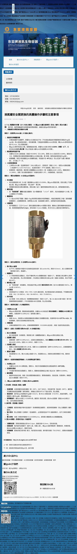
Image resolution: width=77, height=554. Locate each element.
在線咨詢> (13, 9)
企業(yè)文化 (23, 468)
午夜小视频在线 (67, 524)
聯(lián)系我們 (14, 64)
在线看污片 (43, 547)
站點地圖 (55, 497)
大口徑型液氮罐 (28, 460)
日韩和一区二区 (35, 549)
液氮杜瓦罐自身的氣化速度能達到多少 (20, 444)
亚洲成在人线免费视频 (21, 524)
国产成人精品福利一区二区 (37, 539)
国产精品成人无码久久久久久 (29, 520)
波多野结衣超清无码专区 (68, 551)
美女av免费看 (8, 549)
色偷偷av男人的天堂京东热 (37, 533)
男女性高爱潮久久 (68, 518)
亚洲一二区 (9, 531)
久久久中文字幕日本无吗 (36, 524)
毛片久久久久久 (5, 553)
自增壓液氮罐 (48, 460)
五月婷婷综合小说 (5, 537)
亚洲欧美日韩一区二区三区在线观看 (57, 539)
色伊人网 (17, 520)
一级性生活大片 (45, 545)
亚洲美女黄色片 (23, 539)
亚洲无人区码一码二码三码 (58, 535)
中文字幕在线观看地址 (32, 547)
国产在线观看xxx (14, 528)
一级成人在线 (33, 553)
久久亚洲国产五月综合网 (32, 541)
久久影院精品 (45, 535)
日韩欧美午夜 (4, 528)
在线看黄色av (71, 526)
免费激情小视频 (53, 528)
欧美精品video (45, 541)
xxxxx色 (2, 531)
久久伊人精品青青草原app (59, 541)
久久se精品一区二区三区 (67, 529)
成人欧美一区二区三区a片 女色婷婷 (15, 535)
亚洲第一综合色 (42, 528)
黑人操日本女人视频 (64, 528)
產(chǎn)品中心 (23, 59)
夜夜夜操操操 (44, 522)
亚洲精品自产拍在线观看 (56, 522)
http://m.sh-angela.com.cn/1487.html (25, 440)
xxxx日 (16, 539)
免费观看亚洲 (17, 531)
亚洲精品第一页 (11, 529)
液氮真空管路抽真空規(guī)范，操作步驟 (21, 448)
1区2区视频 (25, 549)
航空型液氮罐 (38, 460)
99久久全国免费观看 (54, 551)
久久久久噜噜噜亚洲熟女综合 (24, 526)
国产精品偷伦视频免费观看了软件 (42, 537)
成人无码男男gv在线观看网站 (47, 531)
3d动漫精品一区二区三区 (43, 529)
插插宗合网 (55, 529)
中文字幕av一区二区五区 (30, 531)
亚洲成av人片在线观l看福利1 (50, 549)
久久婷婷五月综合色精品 (48, 543)
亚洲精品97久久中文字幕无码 (57, 526)
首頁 (10, 59)
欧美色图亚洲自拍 (62, 531)
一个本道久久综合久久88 (13, 522)
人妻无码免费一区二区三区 (16, 547)
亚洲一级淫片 (15, 518)
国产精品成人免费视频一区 (55, 547)
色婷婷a (28, 537)
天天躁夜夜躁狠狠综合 (60, 520)
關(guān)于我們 (52, 59)
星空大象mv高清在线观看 (20, 543)
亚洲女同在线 (71, 535)
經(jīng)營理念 (13, 468)
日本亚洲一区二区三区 (20, 545)
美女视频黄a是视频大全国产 (59, 545)
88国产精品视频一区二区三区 (26, 529)
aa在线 (34, 528)
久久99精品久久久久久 (33, 535)
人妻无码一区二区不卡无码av (11, 551)
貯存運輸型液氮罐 (17, 460)
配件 (54, 460)
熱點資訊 (37, 59)
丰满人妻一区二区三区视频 (55, 533)
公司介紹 (5, 468)
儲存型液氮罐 (6, 460)
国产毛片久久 (17, 549)
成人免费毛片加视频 (59, 537)
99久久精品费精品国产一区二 (20, 553)
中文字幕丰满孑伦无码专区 (16, 541)
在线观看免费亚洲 (26, 528)
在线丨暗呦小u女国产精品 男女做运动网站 (34, 551)
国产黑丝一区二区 (33, 545)
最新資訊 (9, 82)
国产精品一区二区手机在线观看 (19, 533)
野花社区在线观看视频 (46, 520)
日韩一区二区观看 (37, 518)
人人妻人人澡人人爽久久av (65, 543)
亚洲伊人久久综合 (26, 518)
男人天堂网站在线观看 (40, 526)
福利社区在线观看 (34, 543)
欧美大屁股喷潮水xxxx (19, 537)
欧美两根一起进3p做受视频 (53, 524)
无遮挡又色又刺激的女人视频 (53, 518)
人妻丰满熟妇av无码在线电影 (30, 522)
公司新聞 (9, 79)
